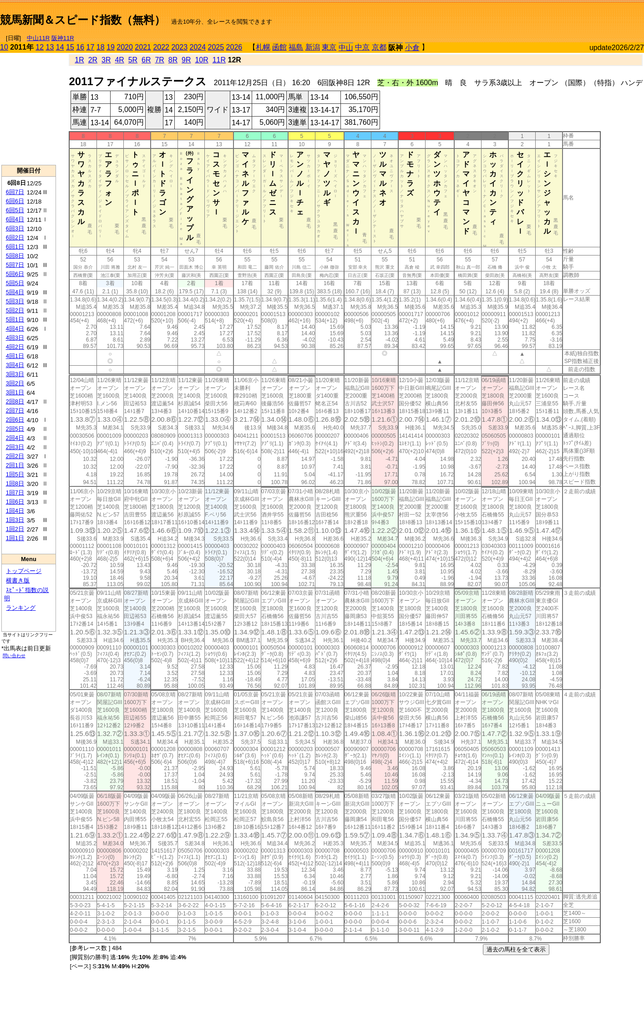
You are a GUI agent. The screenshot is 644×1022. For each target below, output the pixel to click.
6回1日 (15, 246)
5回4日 (15, 292)
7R (159, 60)
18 (100, 47)
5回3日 (15, 301)
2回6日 (15, 419)
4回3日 (15, 337)
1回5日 (15, 474)
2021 (143, 47)
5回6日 (15, 274)
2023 (179, 47)
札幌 (263, 47)
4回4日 (15, 328)
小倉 (412, 47)
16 (80, 47)
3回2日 (15, 383)
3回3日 (15, 374)
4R (119, 60)
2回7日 (15, 410)
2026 (234, 47)
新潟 (312, 47)
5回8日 (15, 255)
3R (106, 60)
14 (60, 47)
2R (92, 60)
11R (219, 60)
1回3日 (15, 519)
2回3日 (15, 447)
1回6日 (15, 501)
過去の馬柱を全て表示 (516, 949)
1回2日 (15, 529)
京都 (379, 47)
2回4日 (15, 437)
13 (50, 47)
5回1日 (15, 319)
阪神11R (62, 38)
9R (186, 60)
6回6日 (15, 201)
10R (201, 60)
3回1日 (15, 392)
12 (39, 47)
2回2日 (15, 456)
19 (110, 47)
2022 (161, 47)
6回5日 (15, 210)
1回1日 (15, 538)
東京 (329, 47)
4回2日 (15, 346)
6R (146, 60)
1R (79, 60)
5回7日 (15, 264)
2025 (216, 47)
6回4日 (15, 219)
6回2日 (15, 237)
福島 (296, 47)
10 (4, 47)
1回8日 (15, 483)
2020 (125, 47)
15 (70, 47)
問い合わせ (14, 655)
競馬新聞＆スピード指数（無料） (82, 20)
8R (172, 60)
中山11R (38, 38)
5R (132, 60)
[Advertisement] (537, 16)
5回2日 (15, 310)
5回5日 (15, 283)
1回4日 (15, 510)
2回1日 (15, 465)
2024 (197, 47)
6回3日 (15, 228)
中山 (346, 47)
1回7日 (15, 492)
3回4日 (15, 365)
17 (90, 47)
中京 (362, 47)
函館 (279, 47)
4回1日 (15, 356)
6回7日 (15, 192)
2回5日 (15, 428)
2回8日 (15, 401)
